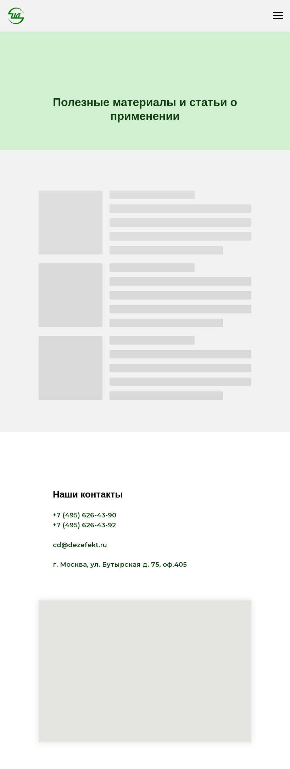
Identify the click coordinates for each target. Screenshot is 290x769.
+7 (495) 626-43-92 (84, 525)
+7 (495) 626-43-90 (84, 515)
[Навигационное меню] (278, 15)
